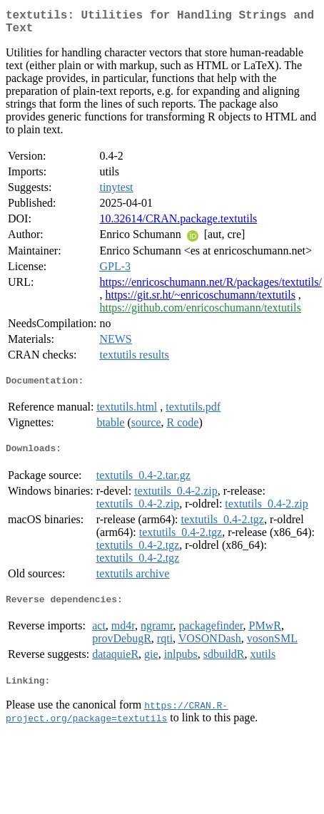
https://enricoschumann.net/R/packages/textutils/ (210, 288)
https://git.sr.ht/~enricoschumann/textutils (200, 300)
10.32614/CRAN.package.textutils (178, 224)
